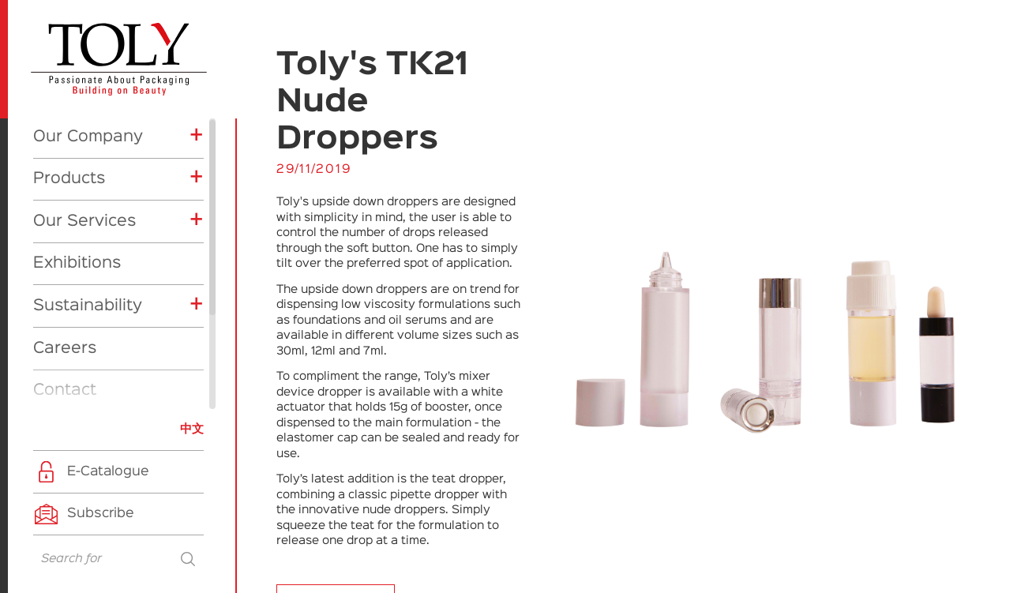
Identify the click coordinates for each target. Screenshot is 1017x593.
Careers (64, 208)
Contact (64, 250)
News (55, 293)
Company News (102, 349)
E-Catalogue (108, 472)
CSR (67, 397)
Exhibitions (77, 123)
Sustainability (87, 166)
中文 (192, 429)
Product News (97, 373)
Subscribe (100, 514)
